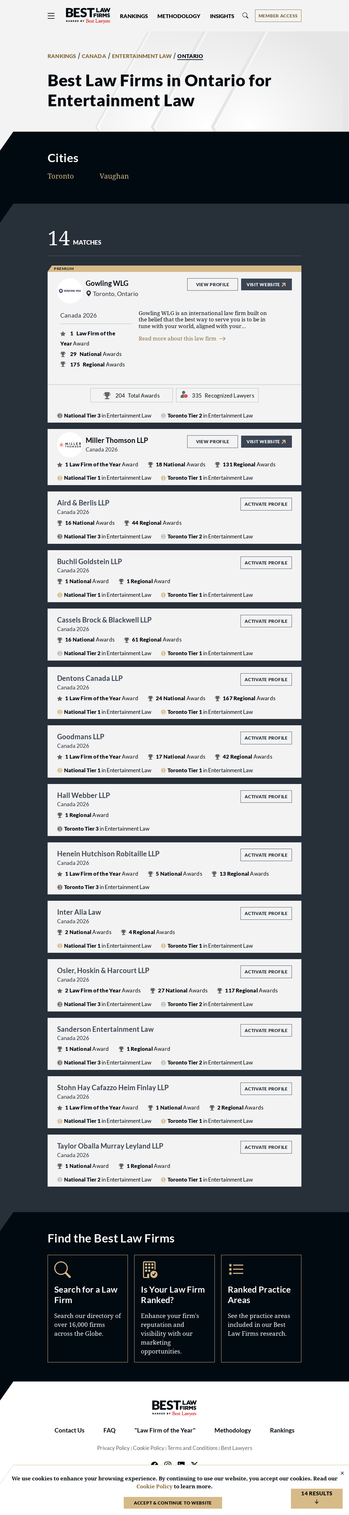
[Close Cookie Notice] (338, 1473)
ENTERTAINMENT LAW (142, 56)
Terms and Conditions (193, 1448)
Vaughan (114, 176)
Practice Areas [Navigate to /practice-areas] (261, 1308)
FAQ (109, 1430)
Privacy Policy (113, 1448)
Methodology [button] (179, 16)
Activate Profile (266, 504)
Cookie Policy (148, 1448)
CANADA (94, 56)
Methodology (232, 1430)
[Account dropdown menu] (278, 16)
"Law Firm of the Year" (165, 1430)
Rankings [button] (134, 16)
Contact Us (69, 1430)
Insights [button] (222, 16)
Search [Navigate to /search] (88, 1308)
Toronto (61, 176)
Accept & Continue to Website (173, 1502)
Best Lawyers (236, 1448)
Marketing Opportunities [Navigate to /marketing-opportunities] (174, 1308)
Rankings (282, 1430)
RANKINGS (62, 56)
